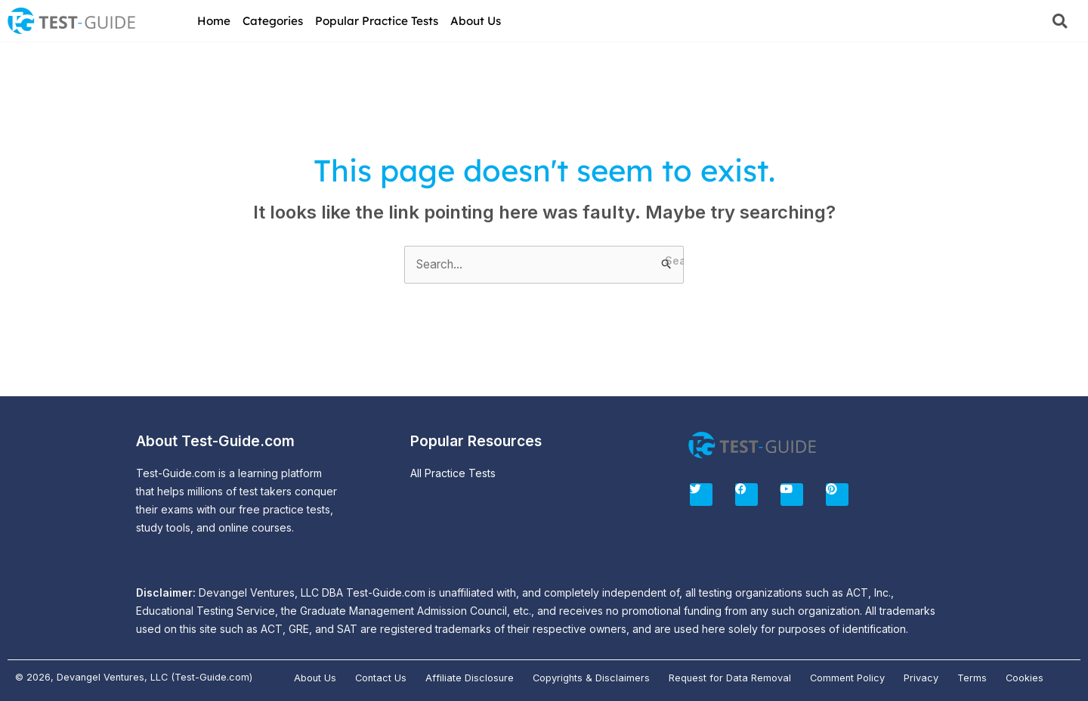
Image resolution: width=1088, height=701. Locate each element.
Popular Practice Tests (376, 21)
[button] (1059, 21)
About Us (475, 21)
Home (213, 21)
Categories (273, 21)
